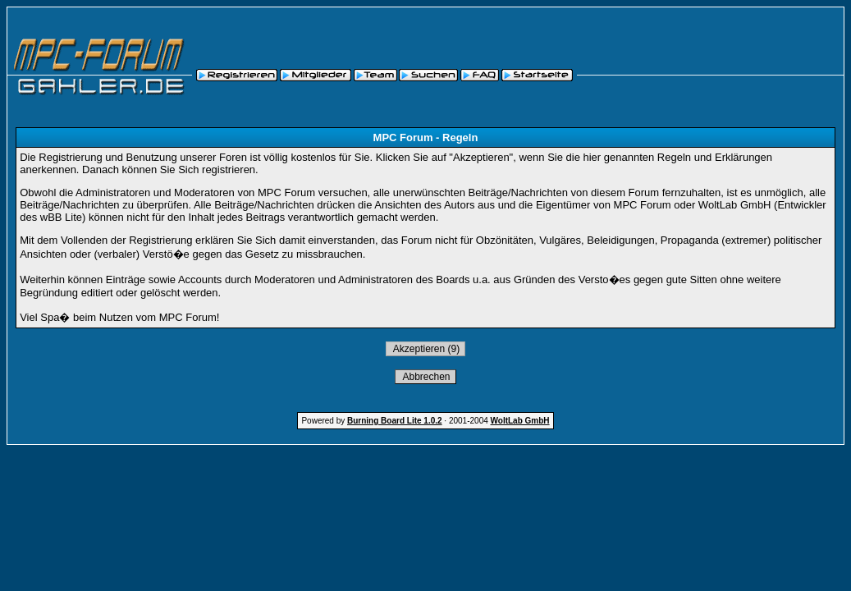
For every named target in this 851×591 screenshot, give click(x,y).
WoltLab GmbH (520, 420)
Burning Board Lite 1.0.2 (394, 420)
